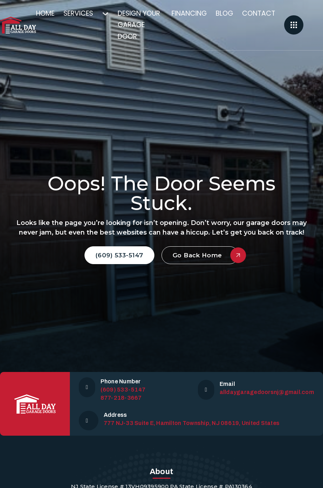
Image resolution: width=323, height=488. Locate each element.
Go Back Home (206, 255)
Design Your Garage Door (139, 25)
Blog (224, 13)
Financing (189, 13)
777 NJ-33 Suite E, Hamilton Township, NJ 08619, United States (192, 423)
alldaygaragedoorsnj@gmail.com (267, 392)
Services (78, 13)
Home (45, 13)
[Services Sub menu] (110, 13)
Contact (258, 13)
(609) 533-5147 (119, 255)
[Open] (293, 25)
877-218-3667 (121, 398)
